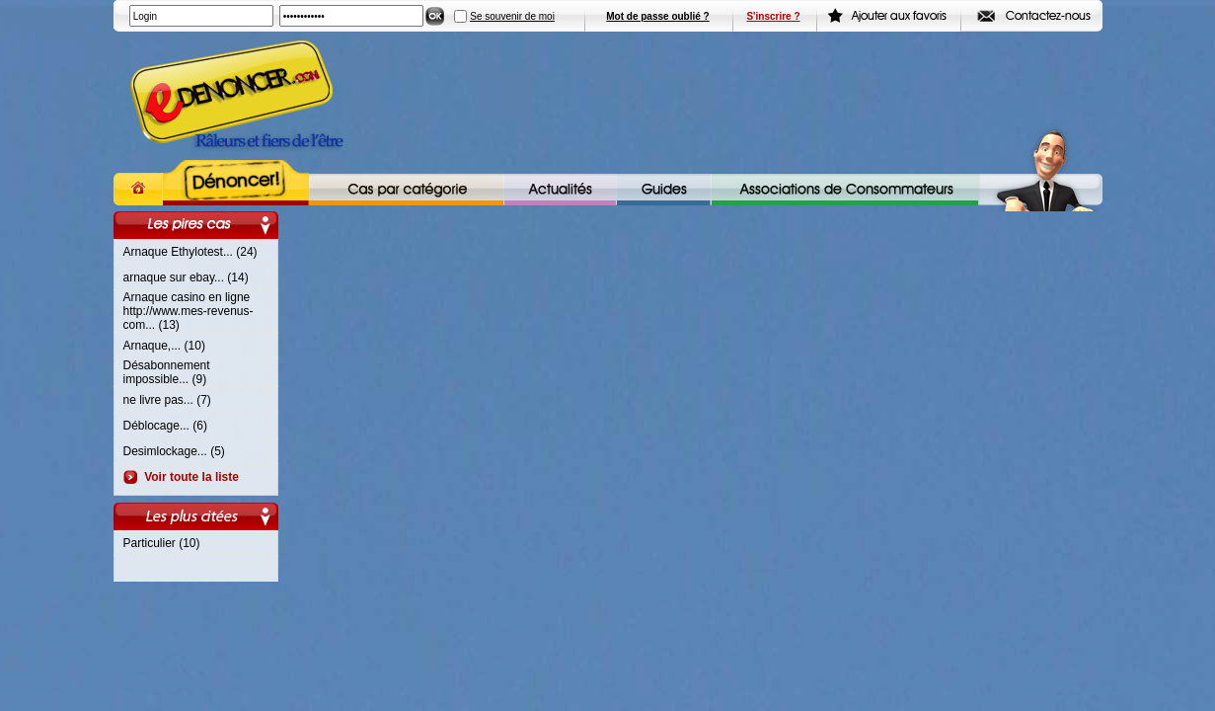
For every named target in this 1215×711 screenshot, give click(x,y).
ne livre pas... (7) (167, 400)
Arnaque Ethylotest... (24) (190, 252)
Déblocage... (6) (165, 426)
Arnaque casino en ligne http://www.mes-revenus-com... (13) (188, 311)
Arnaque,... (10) (164, 346)
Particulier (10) (161, 543)
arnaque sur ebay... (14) (186, 277)
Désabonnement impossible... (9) (166, 372)
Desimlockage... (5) (174, 451)
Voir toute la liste (188, 477)
